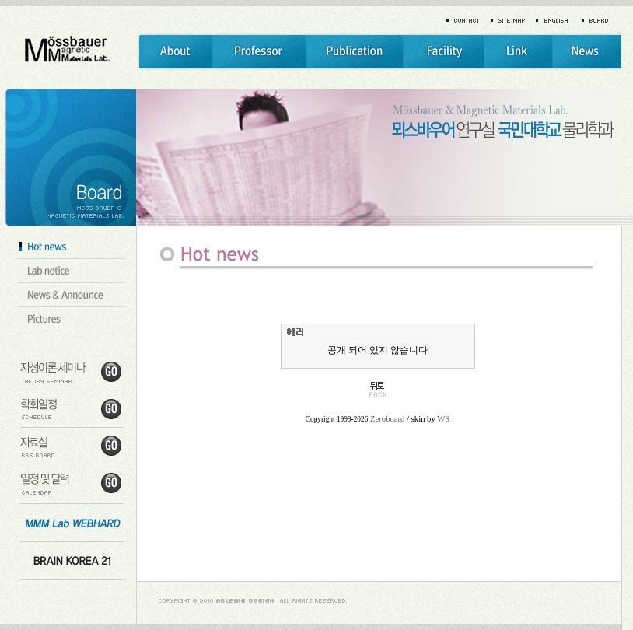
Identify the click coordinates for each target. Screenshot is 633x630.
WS (443, 419)
